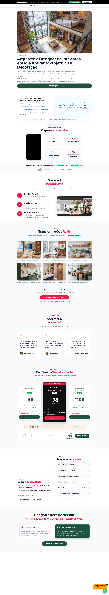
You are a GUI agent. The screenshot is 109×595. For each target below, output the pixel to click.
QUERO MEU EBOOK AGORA (54, 543)
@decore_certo (74, 236)
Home (18, 6)
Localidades (25, 6)
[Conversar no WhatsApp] (105, 591)
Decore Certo (22, 2)
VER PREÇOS (54, 86)
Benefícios (33, 2)
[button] (29, 249)
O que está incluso (24, 413)
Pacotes (48, 2)
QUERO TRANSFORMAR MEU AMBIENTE (54, 297)
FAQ (62, 2)
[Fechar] (107, 584)
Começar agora (74, 2)
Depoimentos (55, 2)
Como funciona (41, 2)
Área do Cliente (86, 2)
